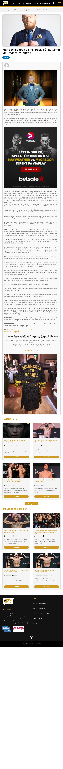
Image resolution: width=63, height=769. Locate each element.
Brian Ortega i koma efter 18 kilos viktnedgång (45, 480)
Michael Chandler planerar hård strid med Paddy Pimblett (16, 571)
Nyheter (6, 57)
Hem (19, 3)
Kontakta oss (38, 619)
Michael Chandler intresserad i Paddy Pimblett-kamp (44, 571)
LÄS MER (16, 457)
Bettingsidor (27, 3)
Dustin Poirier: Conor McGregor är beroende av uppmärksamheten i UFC (45, 532)
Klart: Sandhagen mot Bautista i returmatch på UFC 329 (14, 480)
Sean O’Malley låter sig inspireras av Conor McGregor (16, 531)
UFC (13, 3)
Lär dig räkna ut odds (41, 613)
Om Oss (35, 624)
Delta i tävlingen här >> (30, 350)
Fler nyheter (31, 504)
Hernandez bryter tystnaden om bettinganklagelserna (14, 441)
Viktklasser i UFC (39, 608)
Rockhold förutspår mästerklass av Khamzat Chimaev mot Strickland (45, 441)
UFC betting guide (40, 603)
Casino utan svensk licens (42, 3)
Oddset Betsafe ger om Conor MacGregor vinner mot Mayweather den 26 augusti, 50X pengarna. (30, 331)
